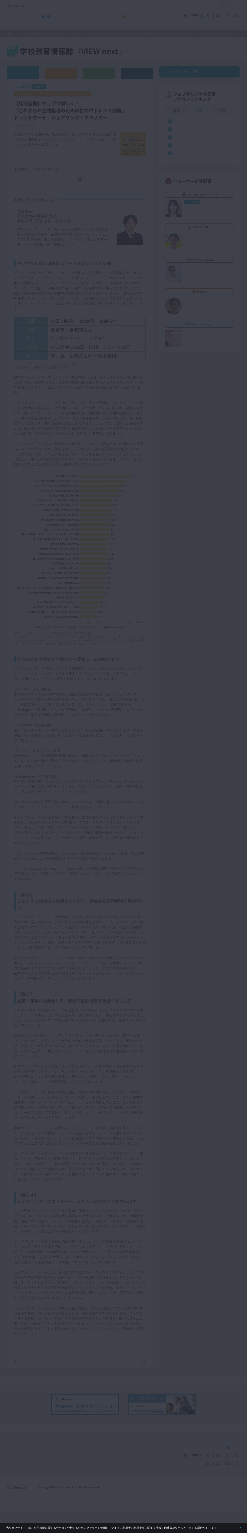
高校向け (74, 33)
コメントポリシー (117, 6)
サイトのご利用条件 (87, 6)
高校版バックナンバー (61, 73)
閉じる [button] (233, 1526)
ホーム (15, 34)
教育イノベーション (226, 15)
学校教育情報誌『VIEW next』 (46, 25)
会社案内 (235, 1509)
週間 (199, 136)
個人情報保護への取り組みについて (203, 1509)
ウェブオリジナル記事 (23, 72)
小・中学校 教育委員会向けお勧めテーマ (199, 25)
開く (204, 6)
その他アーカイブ (136, 73)
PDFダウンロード (82, 184)
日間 (177, 136)
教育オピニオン (135, 15)
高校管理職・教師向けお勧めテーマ (121, 25)
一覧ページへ (80, 1383)
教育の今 (198, 15)
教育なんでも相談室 (168, 15)
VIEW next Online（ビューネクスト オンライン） (24, 1469)
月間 (222, 136)
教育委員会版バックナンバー (99, 73)
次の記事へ (133, 1383)
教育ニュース (96, 15)
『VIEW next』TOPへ (153, 52)
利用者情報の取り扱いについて (153, 6)
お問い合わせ (186, 6)
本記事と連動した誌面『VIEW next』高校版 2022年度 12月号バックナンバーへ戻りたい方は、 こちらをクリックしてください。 (81, 1358)
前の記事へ (26, 1383)
